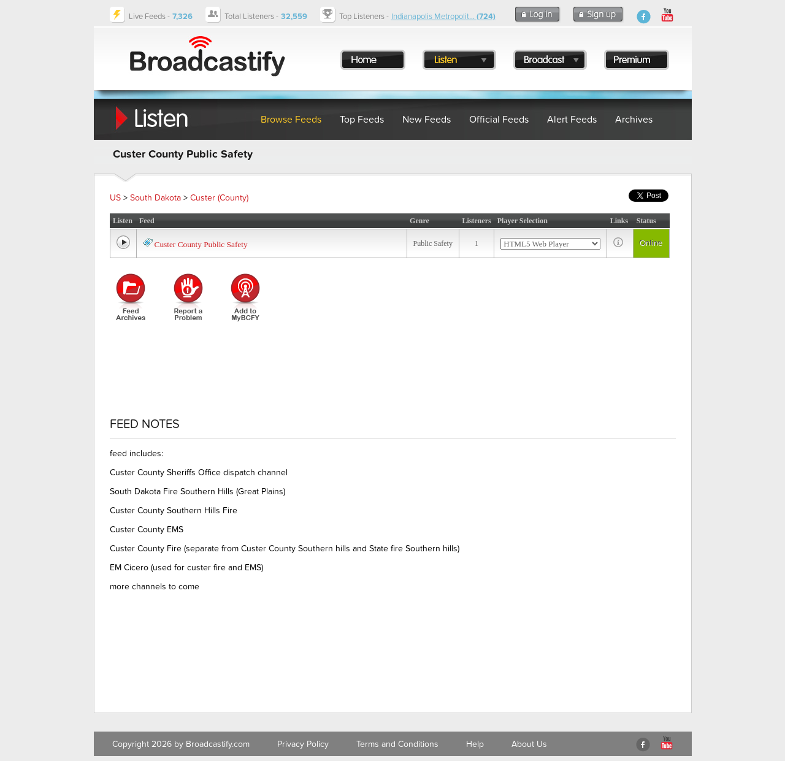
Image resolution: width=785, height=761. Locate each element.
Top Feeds (362, 119)
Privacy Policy (303, 744)
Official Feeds (499, 119)
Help (475, 744)
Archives (634, 119)
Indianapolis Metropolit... (443, 16)
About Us (529, 744)
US (115, 198)
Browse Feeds (291, 119)
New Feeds (426, 119)
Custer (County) (219, 198)
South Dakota (155, 198)
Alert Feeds (572, 119)
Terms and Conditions (397, 744)
